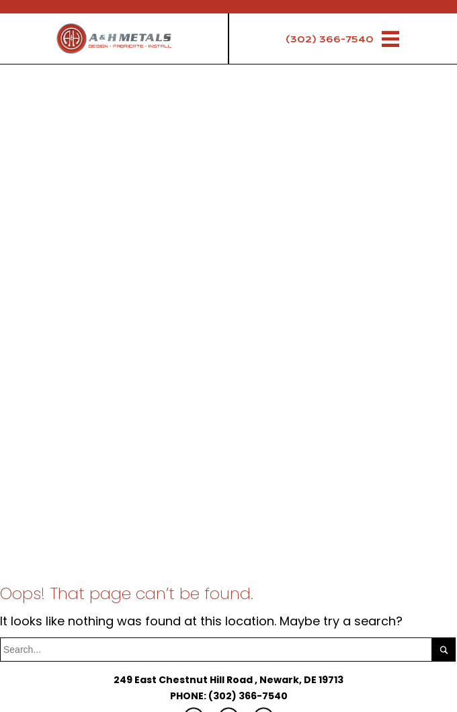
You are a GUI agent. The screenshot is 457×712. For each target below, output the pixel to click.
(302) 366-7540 (330, 39)
